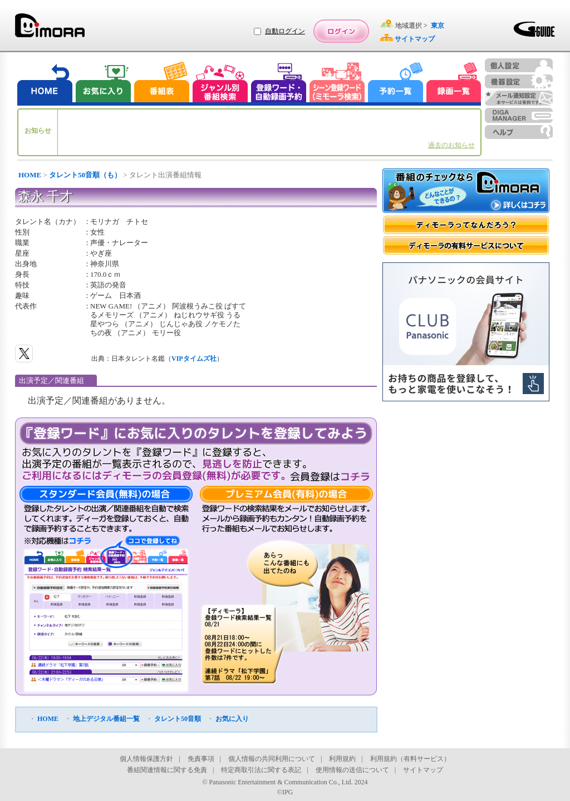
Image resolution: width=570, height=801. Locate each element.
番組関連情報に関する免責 (167, 770)
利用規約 (342, 759)
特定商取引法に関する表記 (261, 770)
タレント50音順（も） (85, 175)
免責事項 (201, 759)
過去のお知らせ (451, 145)
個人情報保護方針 (146, 759)
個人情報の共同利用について (271, 759)
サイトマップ (423, 770)
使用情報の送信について (352, 770)
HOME (29, 175)
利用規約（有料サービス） (410, 759)
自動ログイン (285, 31)
